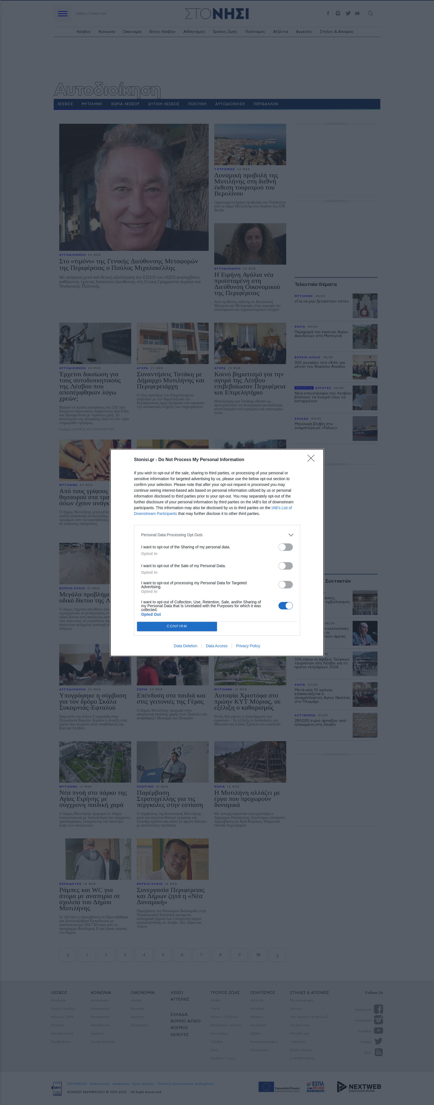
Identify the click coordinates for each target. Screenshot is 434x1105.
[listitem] (217, 535)
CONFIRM (177, 626)
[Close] (313, 460)
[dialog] (217, 552)
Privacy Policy (248, 646)
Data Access (217, 646)
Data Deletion (185, 646)
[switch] (285, 547)
